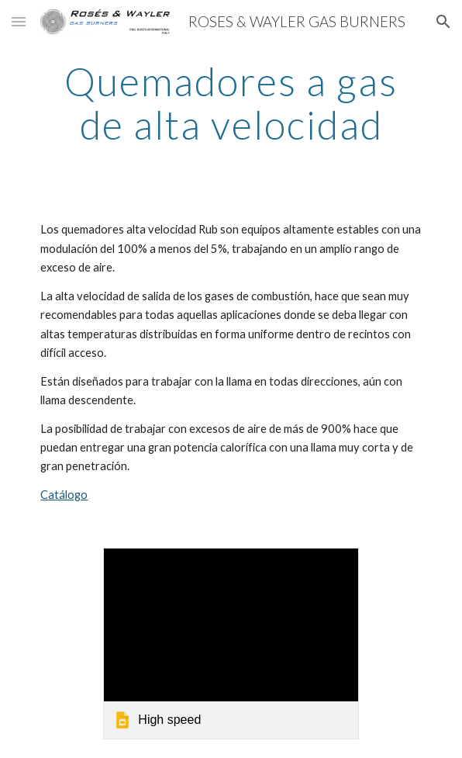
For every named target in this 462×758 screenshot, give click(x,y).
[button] (18, 21)
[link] (230, 643)
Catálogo (64, 494)
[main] (230, 103)
